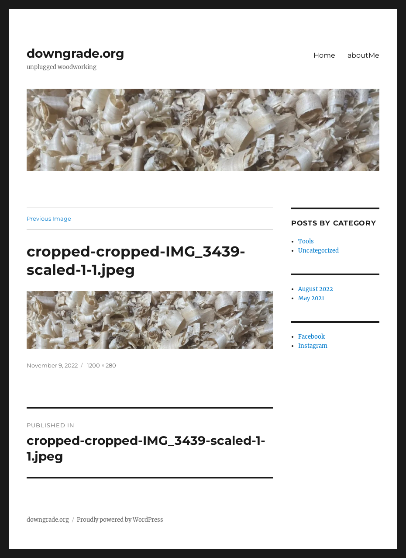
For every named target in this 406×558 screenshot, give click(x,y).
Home (324, 55)
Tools (306, 241)
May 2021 (311, 298)
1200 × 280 (101, 365)
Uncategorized (318, 250)
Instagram (312, 346)
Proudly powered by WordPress (120, 519)
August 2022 (315, 289)
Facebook (311, 336)
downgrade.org (75, 53)
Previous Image (49, 218)
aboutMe (363, 55)
